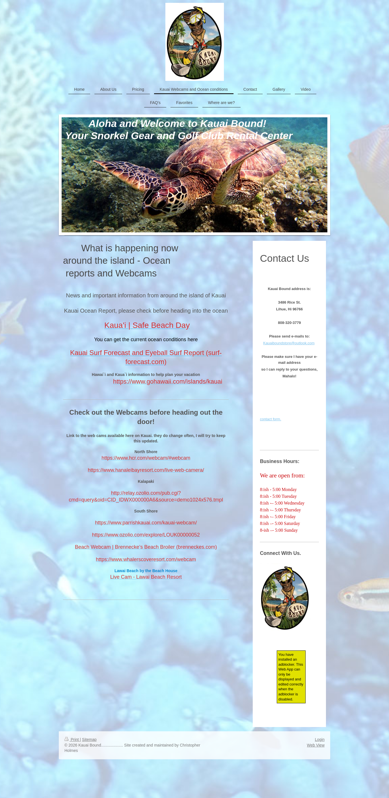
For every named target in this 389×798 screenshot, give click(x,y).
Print (72, 739)
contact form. (270, 419)
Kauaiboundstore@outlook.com (289, 343)
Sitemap (89, 739)
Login (320, 739)
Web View (316, 745)
